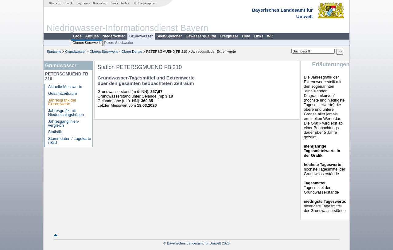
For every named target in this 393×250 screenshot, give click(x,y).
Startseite (55, 3)
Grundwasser (141, 36)
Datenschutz (100, 3)
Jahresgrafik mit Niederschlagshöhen (66, 112)
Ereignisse (229, 36)
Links (258, 36)
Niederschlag (114, 36)
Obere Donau (132, 51)
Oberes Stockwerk (86, 42)
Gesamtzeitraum (62, 93)
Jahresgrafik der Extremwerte (62, 102)
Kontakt (69, 3)
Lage (77, 36)
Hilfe (246, 36)
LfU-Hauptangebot (143, 3)
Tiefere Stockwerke (118, 42)
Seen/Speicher (169, 36)
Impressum (83, 3)
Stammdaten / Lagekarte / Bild (69, 140)
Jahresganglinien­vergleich (63, 123)
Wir (270, 36)
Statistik (55, 131)
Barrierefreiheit (120, 3)
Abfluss (92, 36)
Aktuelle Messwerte (65, 86)
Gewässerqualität (200, 36)
